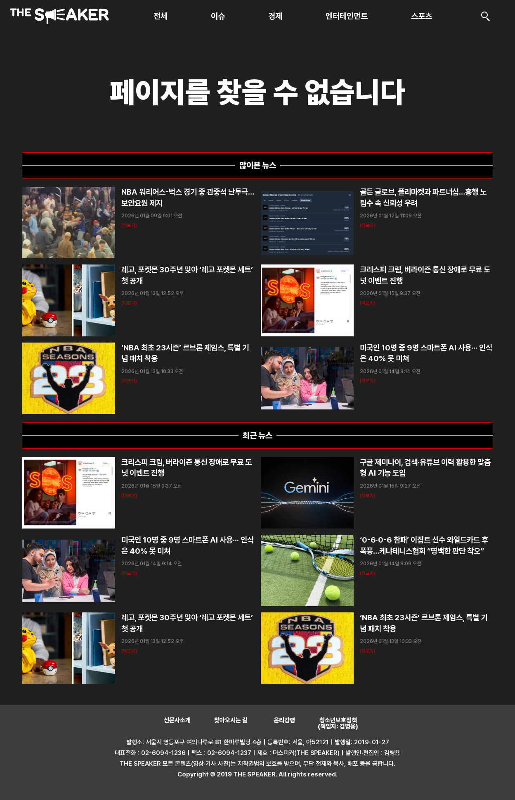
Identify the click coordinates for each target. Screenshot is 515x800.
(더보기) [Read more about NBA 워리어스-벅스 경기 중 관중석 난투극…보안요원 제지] (129, 225)
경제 (275, 16)
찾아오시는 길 (231, 720)
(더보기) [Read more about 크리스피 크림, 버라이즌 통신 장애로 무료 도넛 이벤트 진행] (368, 303)
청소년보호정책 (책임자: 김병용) (338, 723)
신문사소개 (177, 720)
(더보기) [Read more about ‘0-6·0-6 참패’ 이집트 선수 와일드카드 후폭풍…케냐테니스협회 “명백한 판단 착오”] (368, 573)
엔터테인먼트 (347, 16)
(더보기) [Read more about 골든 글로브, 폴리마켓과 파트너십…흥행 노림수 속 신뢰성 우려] (368, 225)
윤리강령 (284, 720)
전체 (161, 16)
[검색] (485, 16)
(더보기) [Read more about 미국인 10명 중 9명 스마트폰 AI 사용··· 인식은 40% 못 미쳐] (368, 380)
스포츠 (421, 16)
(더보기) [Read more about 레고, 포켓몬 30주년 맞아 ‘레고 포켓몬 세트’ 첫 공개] (129, 303)
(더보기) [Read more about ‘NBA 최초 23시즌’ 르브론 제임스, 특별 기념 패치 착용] (129, 380)
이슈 (218, 16)
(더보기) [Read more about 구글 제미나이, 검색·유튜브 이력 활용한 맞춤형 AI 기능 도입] (368, 495)
